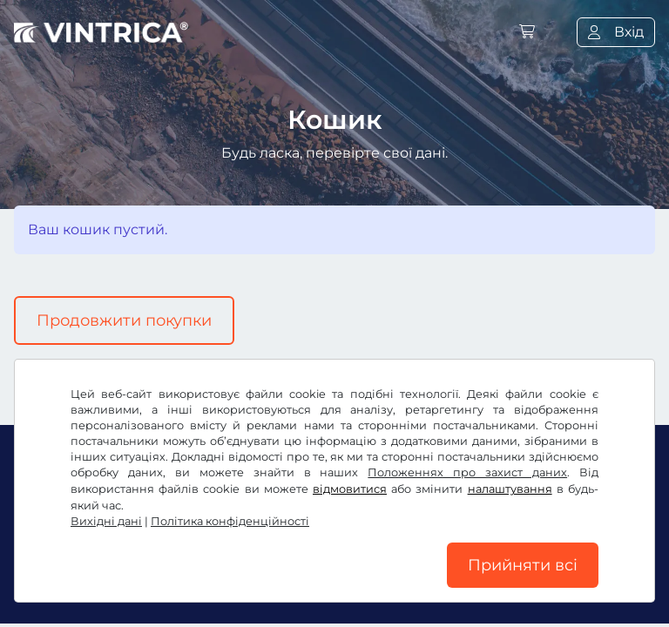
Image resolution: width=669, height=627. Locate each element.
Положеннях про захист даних (467, 472)
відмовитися (350, 489)
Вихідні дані (106, 521)
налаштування (510, 489)
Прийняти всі (523, 565)
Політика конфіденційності (230, 521)
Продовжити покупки (124, 320)
